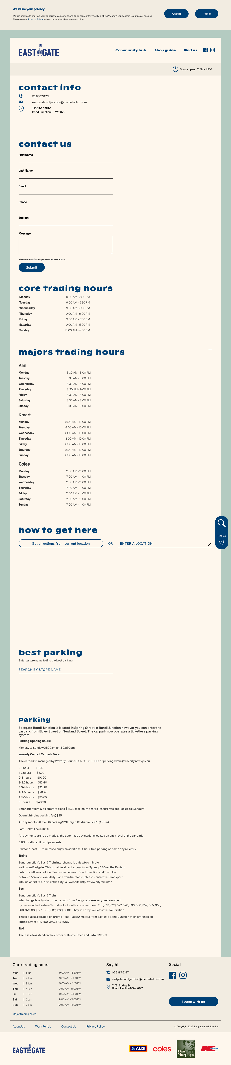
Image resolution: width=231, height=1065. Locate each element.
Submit (31, 267)
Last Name (26, 170)
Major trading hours (24, 1014)
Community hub (131, 50)
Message (25, 233)
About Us (19, 1026)
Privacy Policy (35, 19)
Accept (176, 14)
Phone (23, 202)
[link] (39, 50)
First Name (26, 155)
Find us (190, 50)
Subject (23, 218)
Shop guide (165, 50)
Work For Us (43, 1026)
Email (22, 186)
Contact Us (68, 1026)
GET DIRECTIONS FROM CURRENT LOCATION (61, 543)
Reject (207, 14)
